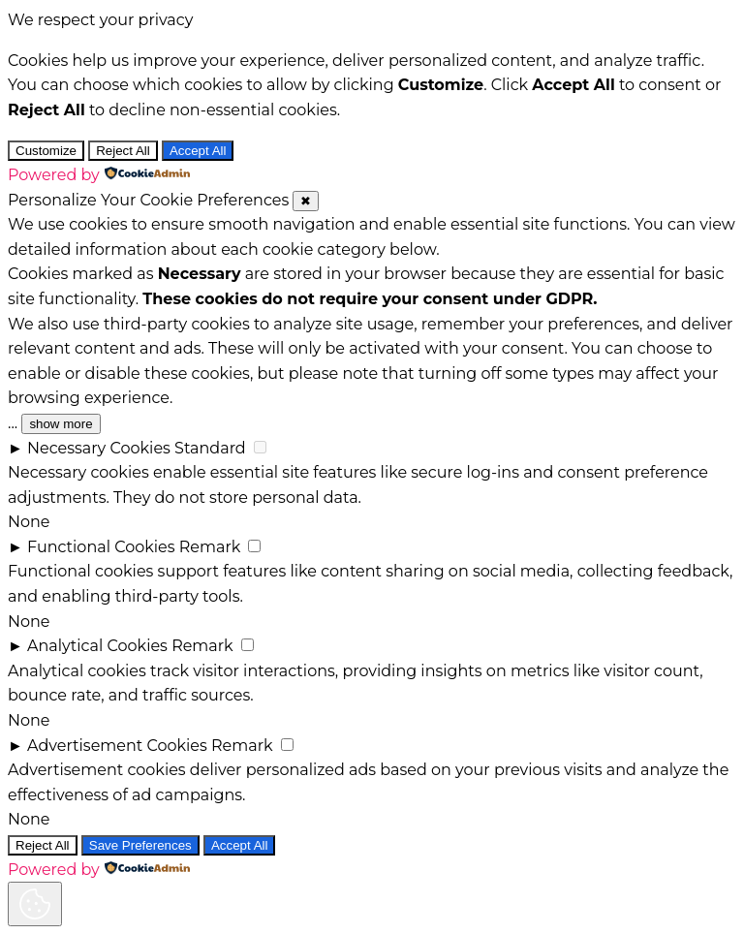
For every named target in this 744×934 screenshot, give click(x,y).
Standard (210, 448)
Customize (46, 150)
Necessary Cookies (98, 448)
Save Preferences (140, 845)
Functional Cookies (101, 547)
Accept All (198, 150)
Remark (210, 547)
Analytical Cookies (97, 646)
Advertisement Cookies (117, 745)
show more (60, 424)
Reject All (123, 150)
